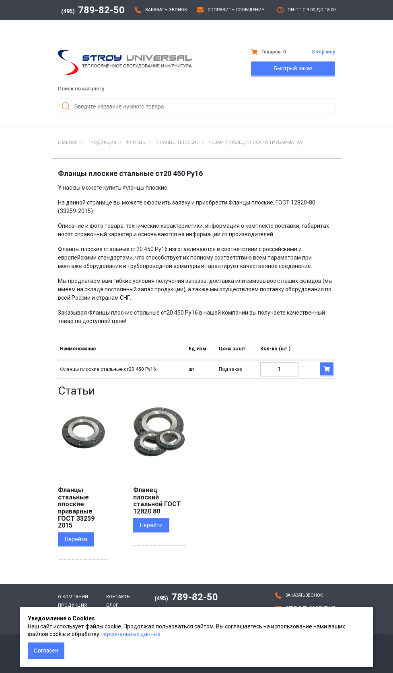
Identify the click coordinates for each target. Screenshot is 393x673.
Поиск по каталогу (81, 89)
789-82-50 (93, 10)
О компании (73, 596)
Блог (112, 605)
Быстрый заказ (293, 68)
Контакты (118, 596)
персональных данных (130, 634)
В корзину (323, 52)
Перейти (76, 539)
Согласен (46, 650)
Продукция (72, 605)
